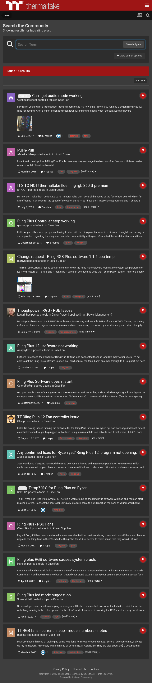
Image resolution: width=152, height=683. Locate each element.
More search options (129, 55)
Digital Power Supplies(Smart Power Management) (82, 314)
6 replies (47, 473)
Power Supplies (62, 528)
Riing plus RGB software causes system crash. (56, 559)
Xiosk (20, 456)
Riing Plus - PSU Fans (35, 524)
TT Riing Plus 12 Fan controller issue (48, 417)
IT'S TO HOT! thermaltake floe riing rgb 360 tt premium (63, 185)
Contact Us (79, 669)
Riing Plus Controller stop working (46, 221)
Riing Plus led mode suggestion (44, 595)
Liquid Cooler (63, 154)
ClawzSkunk (24, 528)
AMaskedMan (25, 154)
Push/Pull (25, 150)
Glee (20, 421)
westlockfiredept (27, 99)
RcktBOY (22, 492)
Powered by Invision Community (76, 677)
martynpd (23, 260)
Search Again (133, 44)
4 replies (47, 171)
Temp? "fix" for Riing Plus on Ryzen (58, 488)
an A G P (22, 189)
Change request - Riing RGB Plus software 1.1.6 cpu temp (66, 256)
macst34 (22, 634)
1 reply (49, 367)
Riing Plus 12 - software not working (47, 346)
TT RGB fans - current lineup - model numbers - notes (62, 630)
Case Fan (63, 99)
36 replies (45, 135)
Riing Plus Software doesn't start (44, 381)
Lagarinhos (23, 314)
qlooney (22, 225)
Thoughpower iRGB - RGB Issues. (45, 310)
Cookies (94, 669)
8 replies (52, 242)
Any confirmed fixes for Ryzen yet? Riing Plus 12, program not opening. (77, 452)
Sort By (140, 81)
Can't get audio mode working (57, 95)
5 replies (53, 402)
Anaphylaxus (25, 350)
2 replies (44, 207)
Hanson (21, 563)
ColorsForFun (25, 385)
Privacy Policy (61, 669)
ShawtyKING (24, 599)
